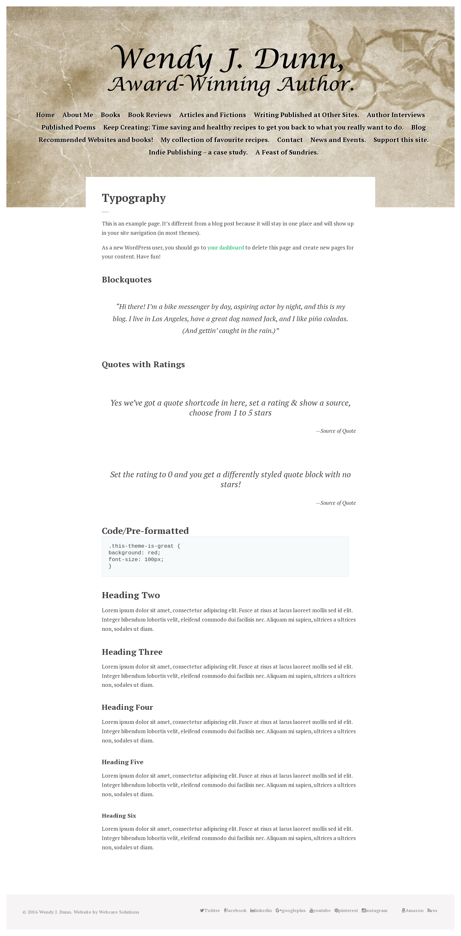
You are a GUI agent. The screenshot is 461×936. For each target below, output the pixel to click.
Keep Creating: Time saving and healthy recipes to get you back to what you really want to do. (253, 127)
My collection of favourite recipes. (215, 139)
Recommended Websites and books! (96, 139)
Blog (418, 127)
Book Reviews (150, 114)
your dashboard (226, 247)
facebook (205, 13)
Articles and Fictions (212, 114)
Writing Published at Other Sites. (306, 114)
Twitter (195, 13)
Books (110, 114)
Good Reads (255, 13)
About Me (77, 114)
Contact (290, 139)
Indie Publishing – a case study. (198, 152)
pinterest (235, 13)
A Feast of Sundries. (287, 152)
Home (45, 114)
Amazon (265, 13)
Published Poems (69, 127)
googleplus (225, 13)
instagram (245, 13)
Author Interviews (396, 114)
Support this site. (401, 139)
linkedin (215, 13)
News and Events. (338, 139)
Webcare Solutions (119, 912)
